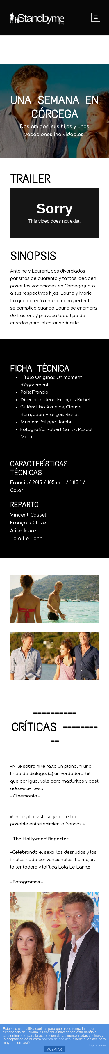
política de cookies (56, 1039)
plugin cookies (97, 1045)
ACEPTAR (54, 1049)
